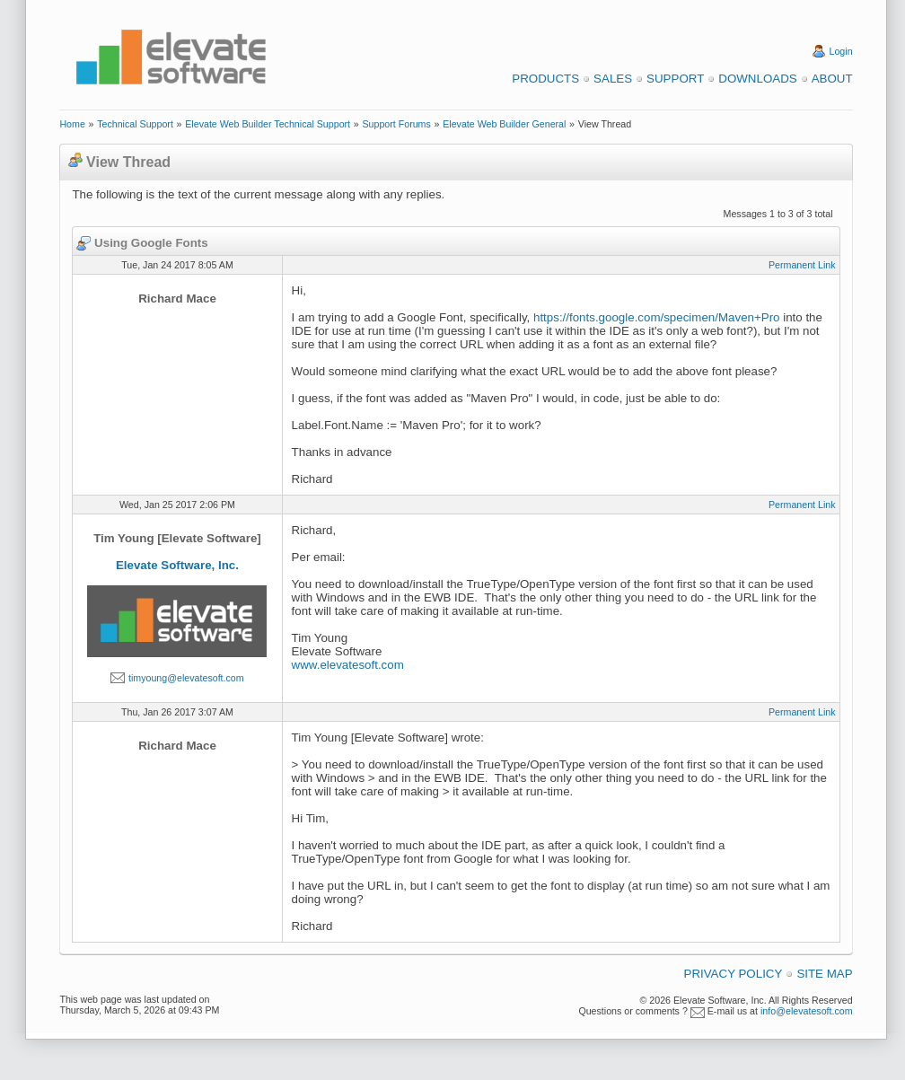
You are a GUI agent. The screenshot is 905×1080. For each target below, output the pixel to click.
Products (545, 78)
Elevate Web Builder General (504, 124)
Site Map (824, 973)
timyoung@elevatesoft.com (186, 677)
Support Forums (396, 124)
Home (71, 124)
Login (841, 51)
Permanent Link (802, 264)
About (832, 78)
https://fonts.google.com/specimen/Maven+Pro (656, 317)
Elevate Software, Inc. (177, 565)
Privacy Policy (733, 973)
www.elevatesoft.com (348, 665)
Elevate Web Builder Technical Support (267, 124)
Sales (612, 78)
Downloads (757, 78)
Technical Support (135, 124)
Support (675, 78)
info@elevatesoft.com (806, 1010)
